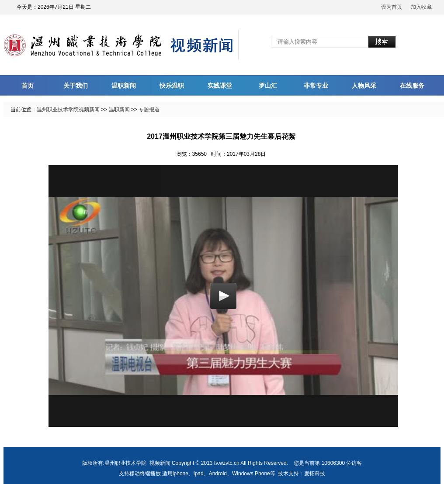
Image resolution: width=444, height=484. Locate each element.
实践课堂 (220, 85)
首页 (27, 85)
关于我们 (75, 85)
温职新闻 (123, 85)
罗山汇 (268, 85)
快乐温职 (172, 85)
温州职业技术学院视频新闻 (68, 109)
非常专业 (316, 85)
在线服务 (412, 85)
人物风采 (364, 85)
